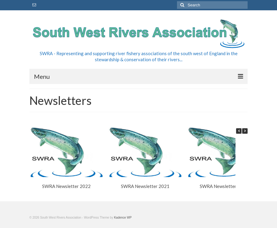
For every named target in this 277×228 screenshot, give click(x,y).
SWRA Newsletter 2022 (66, 186)
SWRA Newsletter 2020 (224, 186)
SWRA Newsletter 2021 (145, 186)
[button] (245, 131)
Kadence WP (123, 217)
